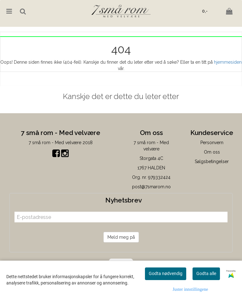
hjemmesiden (228, 62)
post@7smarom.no (151, 186)
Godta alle (206, 273)
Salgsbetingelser (212, 161)
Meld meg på (121, 237)
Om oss (212, 152)
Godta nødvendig (165, 273)
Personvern (211, 142)
